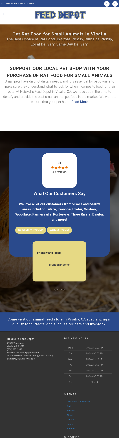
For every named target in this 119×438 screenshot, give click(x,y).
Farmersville (41, 214)
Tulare (51, 209)
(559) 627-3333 (14, 349)
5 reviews (59, 172)
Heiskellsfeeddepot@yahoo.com (23, 352)
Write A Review (59, 230)
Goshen (90, 209)
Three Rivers (81, 214)
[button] (55, 289)
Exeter (77, 209)
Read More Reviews (30, 230)
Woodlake (23, 214)
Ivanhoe (64, 209)
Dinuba (97, 214)
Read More (79, 102)
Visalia (77, 204)
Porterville (61, 214)
